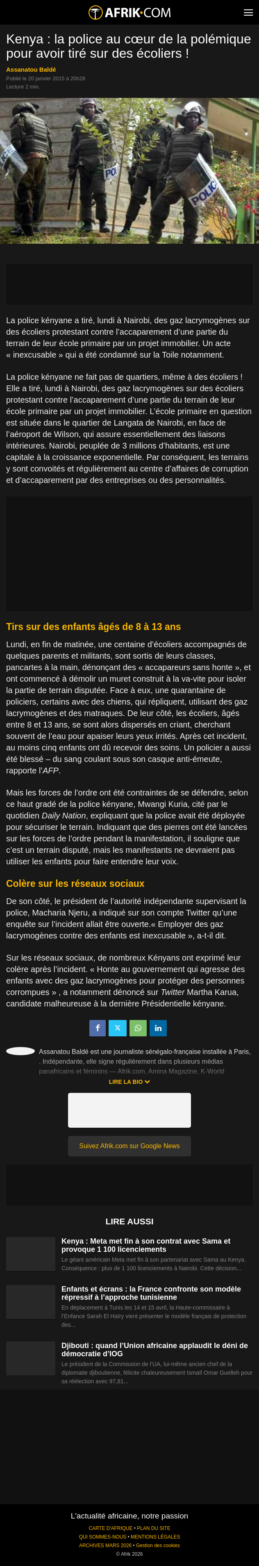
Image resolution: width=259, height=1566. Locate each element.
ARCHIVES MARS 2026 (105, 1545)
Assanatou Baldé (31, 69)
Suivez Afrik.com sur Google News (129, 1145)
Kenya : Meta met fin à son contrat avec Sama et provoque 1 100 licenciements (145, 1245)
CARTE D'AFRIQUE (110, 1528)
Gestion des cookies (158, 1545)
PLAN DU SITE (153, 1528)
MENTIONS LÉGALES (155, 1537)
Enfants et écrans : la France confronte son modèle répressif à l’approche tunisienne (151, 1293)
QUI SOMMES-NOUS (103, 1537)
